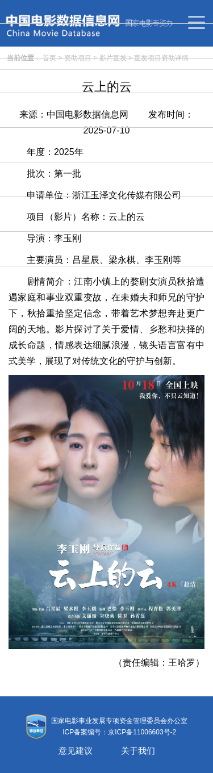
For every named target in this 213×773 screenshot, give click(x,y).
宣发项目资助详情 (161, 58)
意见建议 (76, 750)
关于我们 (138, 750)
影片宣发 (113, 58)
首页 (49, 58)
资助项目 (77, 58)
